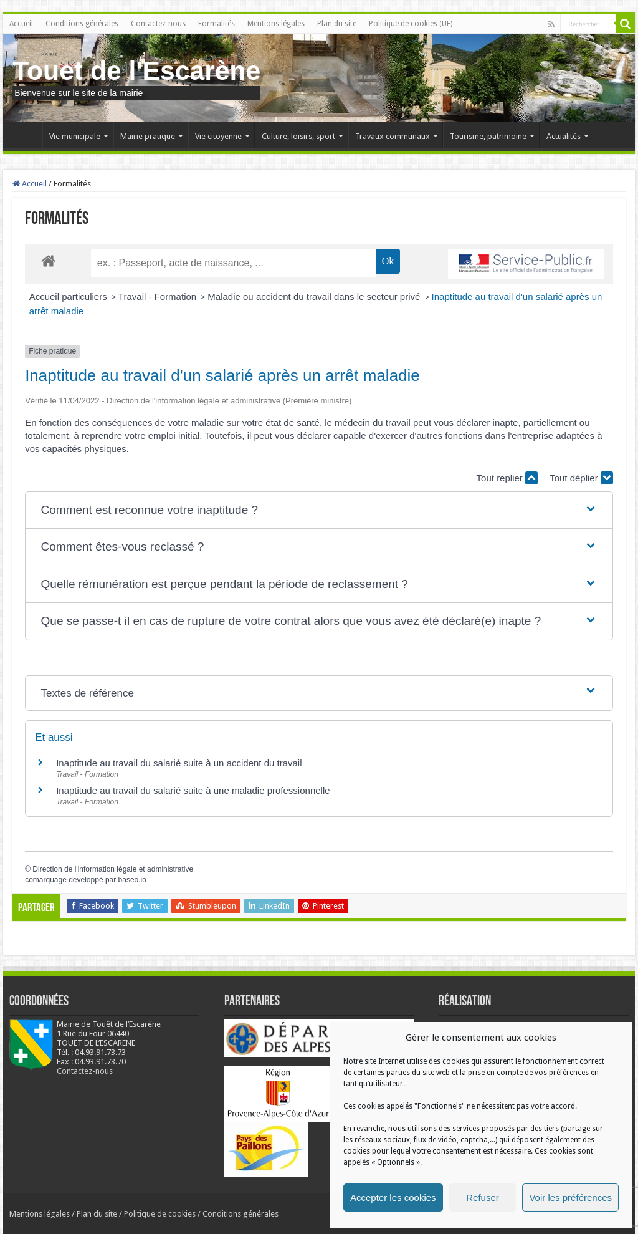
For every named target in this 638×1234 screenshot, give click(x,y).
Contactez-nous (158, 23)
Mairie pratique (147, 136)
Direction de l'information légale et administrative (112, 869)
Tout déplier (581, 477)
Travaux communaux (392, 136)
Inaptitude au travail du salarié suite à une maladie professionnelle (193, 790)
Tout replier (507, 477)
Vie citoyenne (218, 136)
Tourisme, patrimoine (488, 136)
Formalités (216, 23)
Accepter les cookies (393, 1197)
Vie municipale (74, 136)
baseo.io (132, 879)
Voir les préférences (570, 1197)
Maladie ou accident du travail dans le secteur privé (314, 296)
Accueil (21, 23)
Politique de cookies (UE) (410, 23)
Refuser (482, 1197)
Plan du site (336, 23)
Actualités (563, 136)
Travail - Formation (158, 296)
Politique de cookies (160, 1213)
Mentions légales (276, 23)
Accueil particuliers (69, 296)
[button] (319, 510)
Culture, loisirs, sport (298, 136)
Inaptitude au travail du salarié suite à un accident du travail (179, 763)
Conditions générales (81, 23)
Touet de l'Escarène (136, 70)
